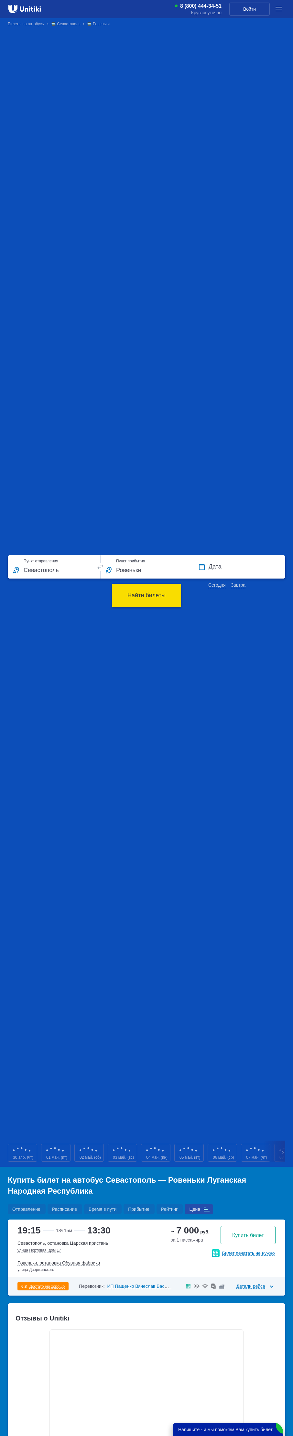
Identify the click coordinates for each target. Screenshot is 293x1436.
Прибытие (138, 1209)
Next (283, 1153)
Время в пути (102, 1209)
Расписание (64, 1209)
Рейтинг (169, 1209)
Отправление (26, 1209)
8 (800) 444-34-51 (201, 6)
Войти (249, 9)
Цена (194, 1209)
